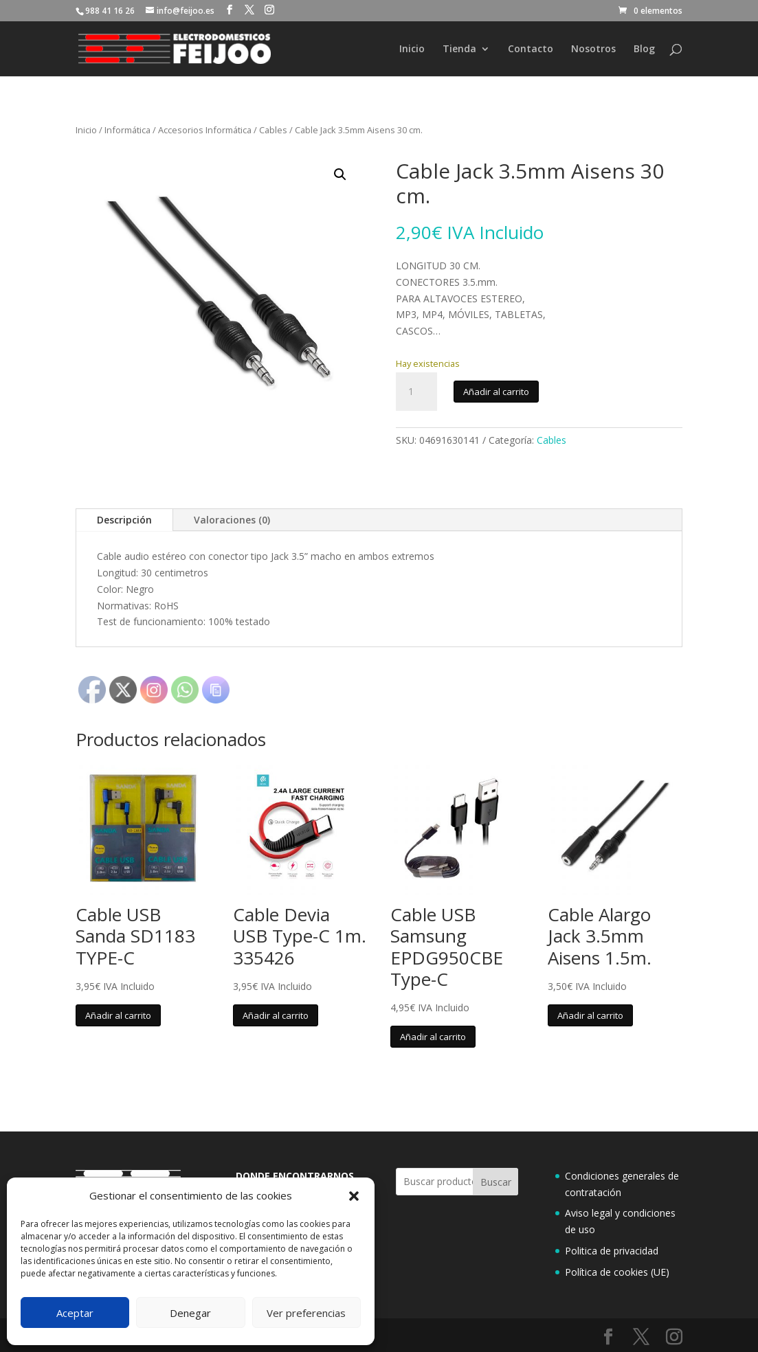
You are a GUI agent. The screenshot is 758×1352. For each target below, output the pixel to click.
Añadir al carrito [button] (118, 1015)
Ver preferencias (306, 1313)
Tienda (459, 49)
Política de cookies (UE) (617, 1271)
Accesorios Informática (205, 130)
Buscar (495, 1181)
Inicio (412, 49)
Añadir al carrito (496, 391)
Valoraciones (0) (232, 519)
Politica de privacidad (611, 1250)
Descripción (124, 519)
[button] (354, 1196)
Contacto (530, 49)
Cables (273, 130)
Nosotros (593, 49)
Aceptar (74, 1313)
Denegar (190, 1313)
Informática (127, 130)
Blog (644, 49)
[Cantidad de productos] (416, 391)
